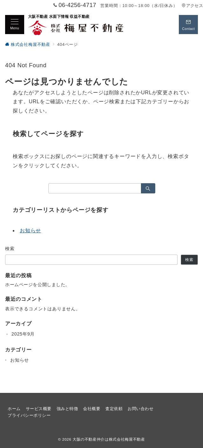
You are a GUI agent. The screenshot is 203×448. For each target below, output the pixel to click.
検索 (10, 248)
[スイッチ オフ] (188, 24)
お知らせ (30, 230)
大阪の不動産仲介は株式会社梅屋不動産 (109, 439)
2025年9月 (23, 333)
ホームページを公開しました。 (37, 284)
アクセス (192, 5)
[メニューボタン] (14, 24)
